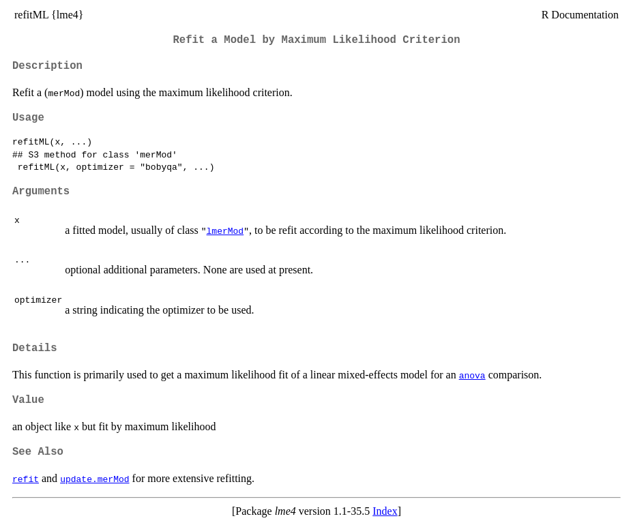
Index (384, 511)
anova (472, 375)
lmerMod (225, 230)
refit (25, 478)
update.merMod (94, 478)
